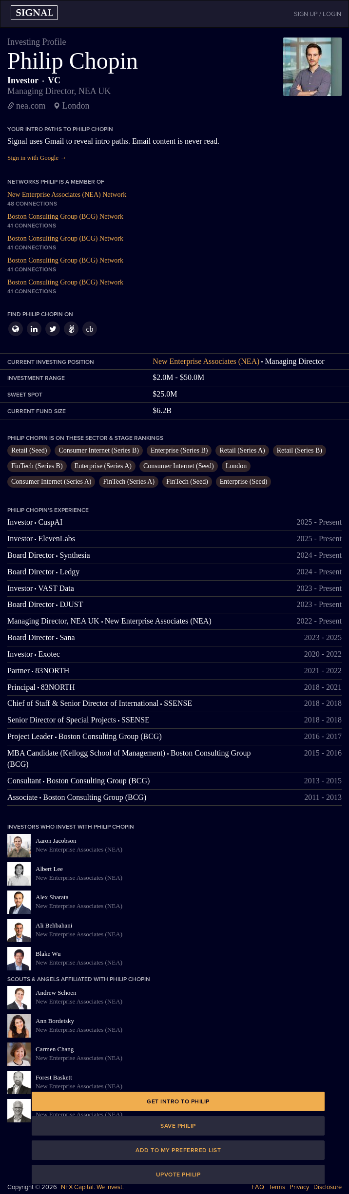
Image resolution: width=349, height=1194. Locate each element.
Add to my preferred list (178, 1150)
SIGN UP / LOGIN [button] (317, 14)
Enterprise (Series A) (103, 466)
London (236, 466)
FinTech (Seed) (187, 481)
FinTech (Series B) (37, 466)
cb (89, 329)
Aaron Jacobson (56, 840)
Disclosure (327, 1187)
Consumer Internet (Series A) (51, 481)
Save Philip (178, 1125)
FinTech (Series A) (129, 481)
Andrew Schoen (56, 992)
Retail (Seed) (29, 450)
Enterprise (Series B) (179, 450)
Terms (277, 1187)
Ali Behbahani (54, 925)
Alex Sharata (52, 897)
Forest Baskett (54, 1077)
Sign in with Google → (36, 157)
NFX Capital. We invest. (92, 1187)
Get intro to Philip (178, 1101)
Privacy (299, 1187)
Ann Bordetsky (55, 1020)
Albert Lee (49, 868)
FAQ (258, 1187)
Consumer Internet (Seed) (178, 466)
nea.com (30, 106)
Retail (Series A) (242, 450)
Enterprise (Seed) (244, 481)
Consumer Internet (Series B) (98, 450)
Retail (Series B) (299, 450)
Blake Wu (48, 953)
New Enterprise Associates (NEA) (206, 361)
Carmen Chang (55, 1049)
